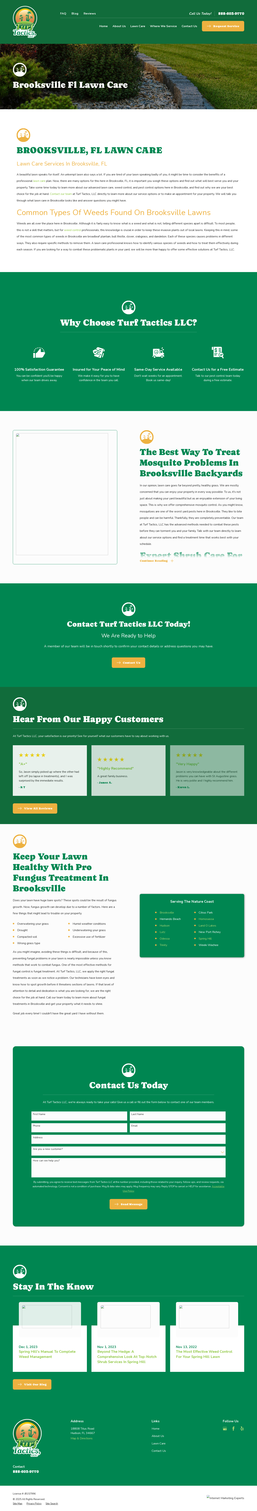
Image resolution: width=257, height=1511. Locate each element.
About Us (158, 1436)
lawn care (39, 181)
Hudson (159, 926)
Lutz (157, 932)
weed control (72, 230)
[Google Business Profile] (225, 1428)
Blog (75, 14)
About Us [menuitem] (119, 26)
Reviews (90, 14)
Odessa (159, 939)
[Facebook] (233, 1428)
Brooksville (161, 913)
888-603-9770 (231, 13)
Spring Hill (199, 939)
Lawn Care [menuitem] (137, 26)
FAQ (63, 14)
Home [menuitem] (103, 26)
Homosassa (200, 919)
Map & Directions (82, 1438)
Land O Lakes (202, 926)
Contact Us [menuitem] (189, 26)
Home (156, 1429)
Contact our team (61, 194)
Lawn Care (159, 1444)
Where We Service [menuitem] (163, 26)
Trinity (158, 945)
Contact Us (159, 1451)
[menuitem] (17, 1504)
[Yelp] (242, 1428)
